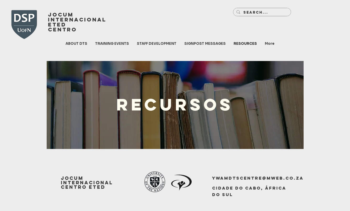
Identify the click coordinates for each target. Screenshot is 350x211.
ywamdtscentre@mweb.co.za (258, 178)
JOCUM (61, 14)
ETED (57, 24)
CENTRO (62, 29)
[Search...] (261, 12)
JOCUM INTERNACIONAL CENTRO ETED (87, 182)
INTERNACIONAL (77, 19)
